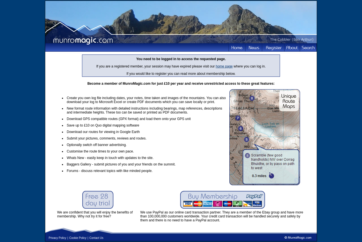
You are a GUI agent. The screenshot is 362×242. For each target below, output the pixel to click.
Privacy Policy (57, 237)
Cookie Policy (78, 237)
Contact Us (96, 237)
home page (224, 66)
